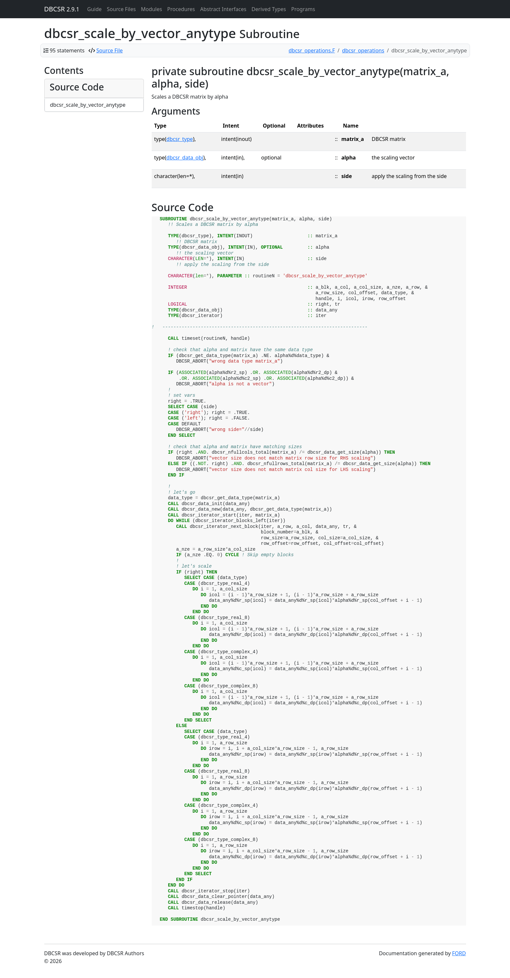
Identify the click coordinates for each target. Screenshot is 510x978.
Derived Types (269, 9)
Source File (109, 50)
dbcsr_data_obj (184, 157)
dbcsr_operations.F (312, 50)
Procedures (181, 9)
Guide (94, 9)
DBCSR (61, 9)
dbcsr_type (179, 139)
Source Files (121, 9)
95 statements (67, 50)
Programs (303, 9)
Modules (151, 9)
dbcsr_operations (363, 50)
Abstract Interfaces (223, 9)
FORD (459, 953)
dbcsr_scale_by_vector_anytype (88, 104)
